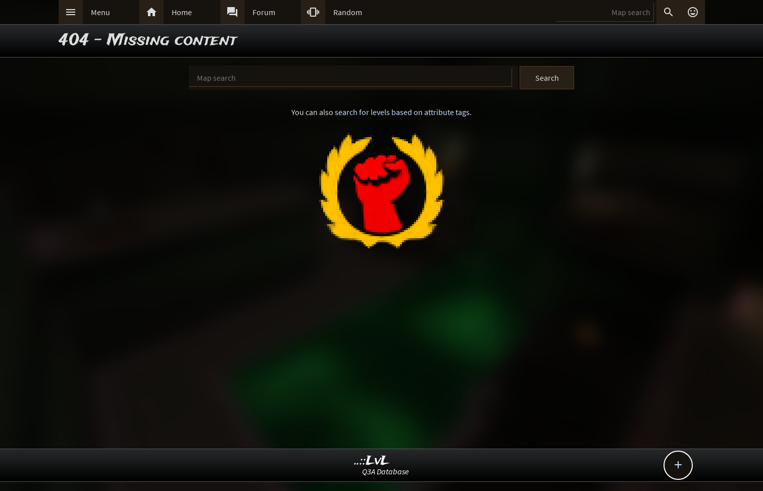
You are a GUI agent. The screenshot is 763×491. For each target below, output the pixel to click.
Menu (100, 12)
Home (182, 12)
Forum (263, 12)
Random (347, 12)
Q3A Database (385, 471)
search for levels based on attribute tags (402, 112)
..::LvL (372, 461)
